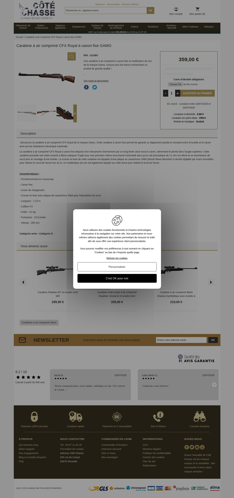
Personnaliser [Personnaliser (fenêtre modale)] (117, 266)
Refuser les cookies (116, 258)
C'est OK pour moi (117, 278)
